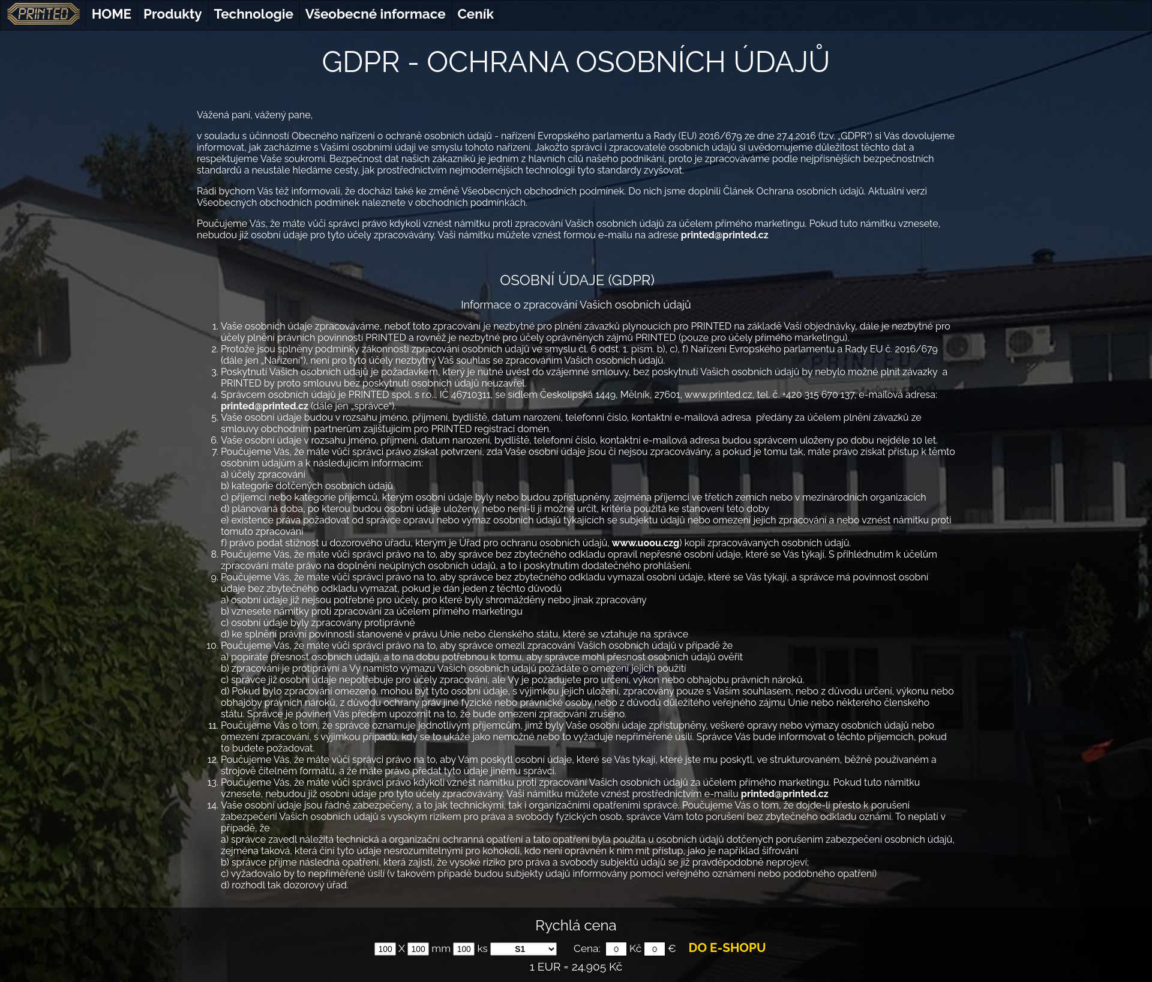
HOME (111, 14)
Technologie (253, 14)
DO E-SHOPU (727, 948)
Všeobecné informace (375, 14)
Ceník (476, 14)
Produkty (172, 14)
